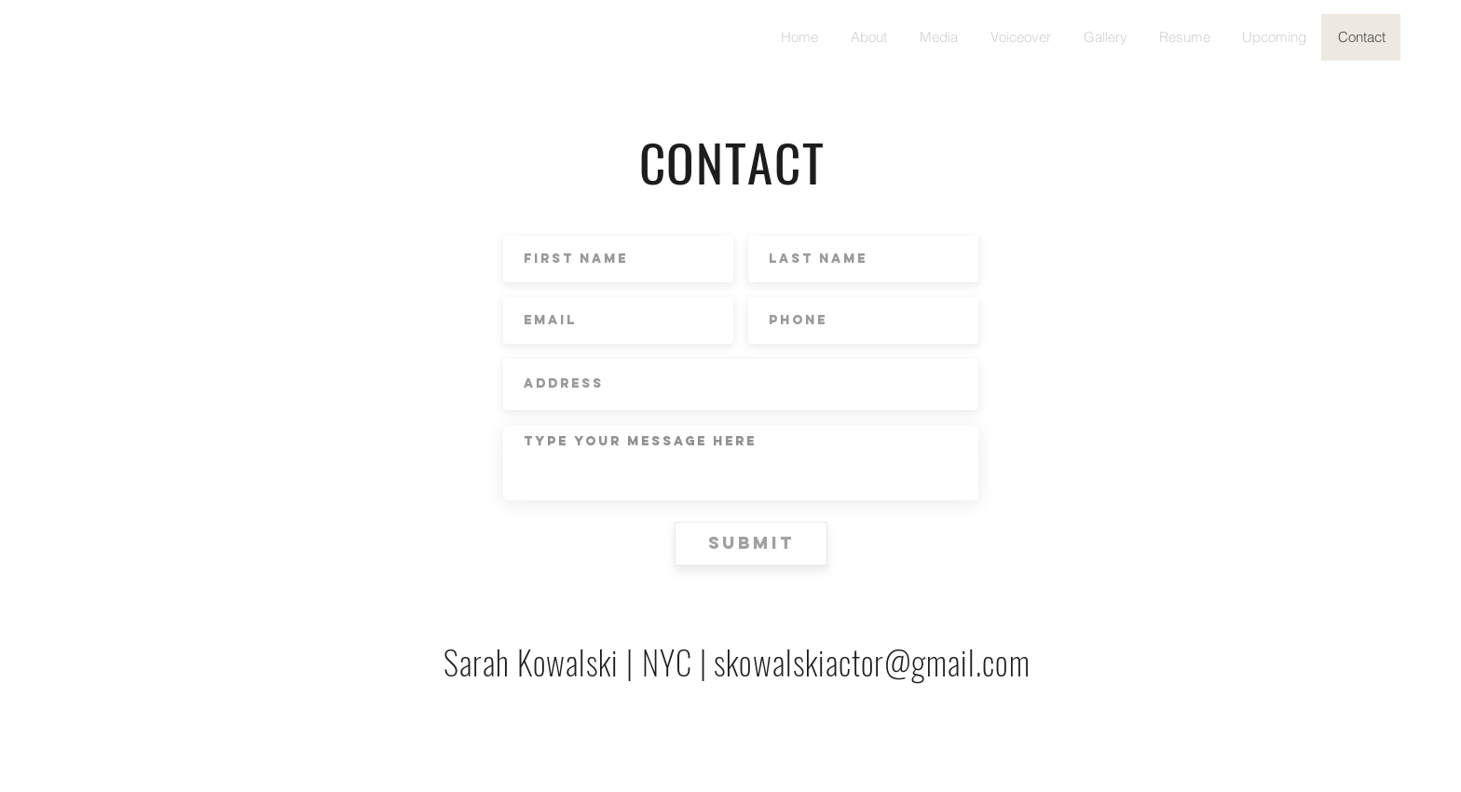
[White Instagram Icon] (1430, 761)
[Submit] (751, 544)
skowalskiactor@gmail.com (872, 661)
